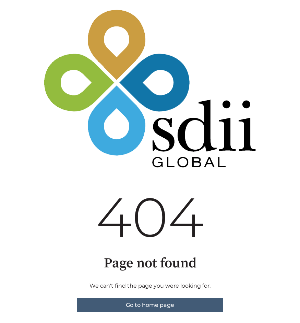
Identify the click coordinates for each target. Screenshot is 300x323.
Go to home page (150, 305)
